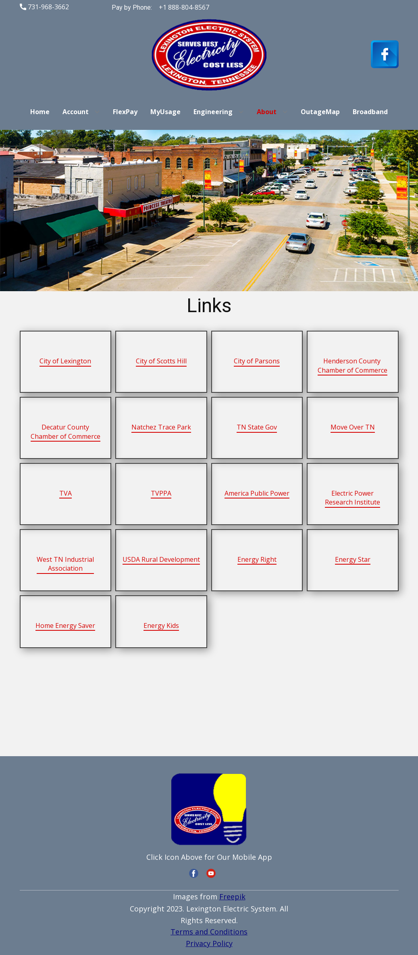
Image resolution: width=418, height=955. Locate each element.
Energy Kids (161, 625)
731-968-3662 (44, 7)
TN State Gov (257, 427)
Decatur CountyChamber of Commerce (65, 431)
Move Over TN (353, 427)
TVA (65, 493)
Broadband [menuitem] (370, 111)
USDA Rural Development (161, 559)
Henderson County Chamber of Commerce (352, 365)
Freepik (232, 896)
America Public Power (257, 493)
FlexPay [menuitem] (125, 111)
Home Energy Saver (65, 625)
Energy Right (257, 559)
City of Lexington (65, 361)
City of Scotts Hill (161, 361)
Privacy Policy (209, 943)
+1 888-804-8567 (183, 7)
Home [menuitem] (40, 111)
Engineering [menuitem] (213, 111)
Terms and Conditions (209, 931)
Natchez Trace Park (161, 427)
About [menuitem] (267, 111)
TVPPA (161, 493)
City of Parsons (257, 361)
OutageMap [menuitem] (320, 111)
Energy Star (352, 559)
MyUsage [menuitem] (165, 111)
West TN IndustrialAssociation (65, 564)
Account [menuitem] (75, 111)
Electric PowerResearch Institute (352, 498)
